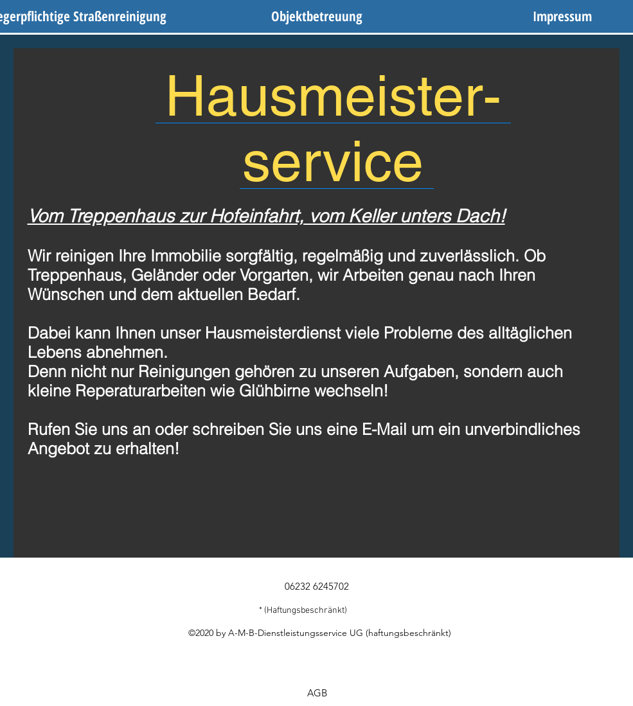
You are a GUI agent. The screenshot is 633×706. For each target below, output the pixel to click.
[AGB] (317, 693)
